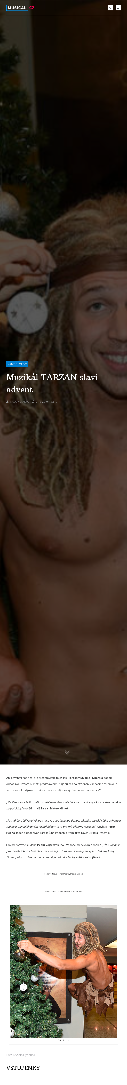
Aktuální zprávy (17, 524)
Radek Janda (17, 562)
